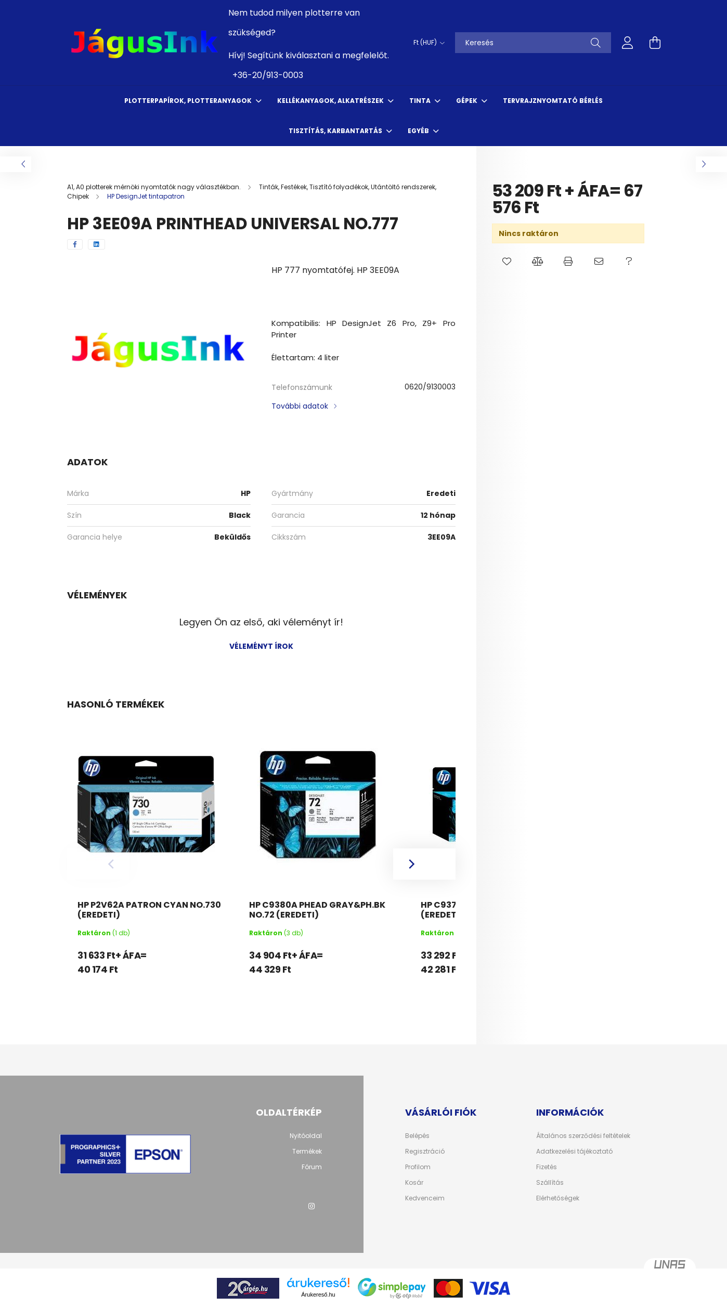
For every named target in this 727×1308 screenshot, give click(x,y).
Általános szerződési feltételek (583, 1136)
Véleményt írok (261, 646)
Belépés (417, 1136)
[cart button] (654, 42)
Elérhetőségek (557, 1198)
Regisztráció (425, 1151)
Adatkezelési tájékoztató (574, 1151)
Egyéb (419, 130)
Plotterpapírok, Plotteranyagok (188, 100)
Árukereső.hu (318, 1294)
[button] (507, 261)
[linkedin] (96, 244)
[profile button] (627, 42)
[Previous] (98, 864)
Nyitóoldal (306, 1136)
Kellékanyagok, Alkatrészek (331, 100)
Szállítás (550, 1182)
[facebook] (75, 244)
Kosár (414, 1182)
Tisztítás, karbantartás (336, 130)
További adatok (299, 406)
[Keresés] (533, 42)
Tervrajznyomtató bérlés (553, 100)
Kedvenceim (425, 1198)
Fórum (312, 1167)
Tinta (420, 100)
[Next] (424, 864)
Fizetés (546, 1167)
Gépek (467, 100)
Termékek (307, 1151)
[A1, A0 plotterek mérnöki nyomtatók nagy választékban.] (154, 186)
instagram (311, 1206)
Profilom (418, 1167)
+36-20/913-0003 (267, 75)
